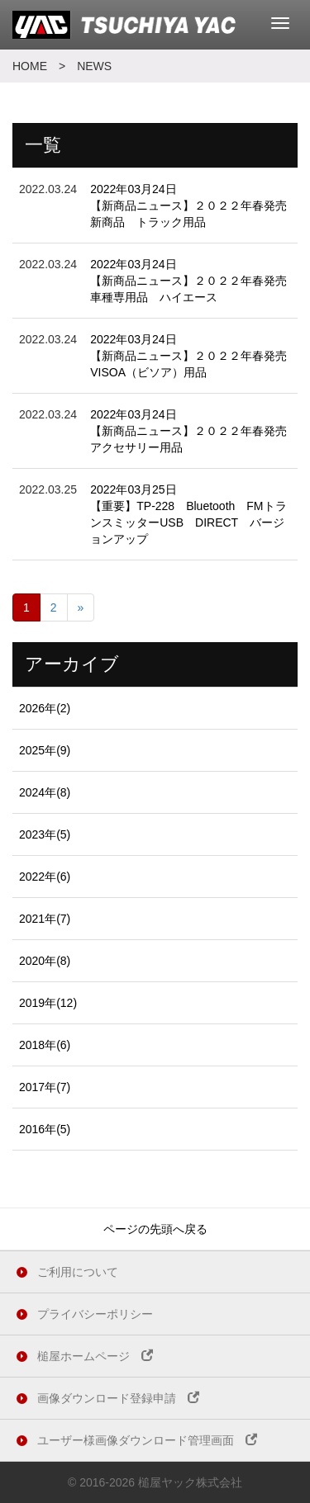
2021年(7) (44, 918)
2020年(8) (44, 960)
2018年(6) (44, 1045)
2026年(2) (44, 708)
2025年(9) (44, 750)
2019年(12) (48, 1002)
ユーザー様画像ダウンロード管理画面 (147, 1440)
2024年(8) (44, 792)
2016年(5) (44, 1129)
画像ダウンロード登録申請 (118, 1398)
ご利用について (77, 1271)
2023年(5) (44, 834)
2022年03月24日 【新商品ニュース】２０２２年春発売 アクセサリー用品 (194, 431)
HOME (29, 66)
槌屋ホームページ (95, 1356)
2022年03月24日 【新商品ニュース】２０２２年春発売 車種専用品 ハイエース (194, 281)
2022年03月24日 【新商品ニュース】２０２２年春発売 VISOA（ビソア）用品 (194, 356)
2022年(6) (44, 876)
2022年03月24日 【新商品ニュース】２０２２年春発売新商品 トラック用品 (188, 205)
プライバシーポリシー (95, 1314)
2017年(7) (44, 1087)
